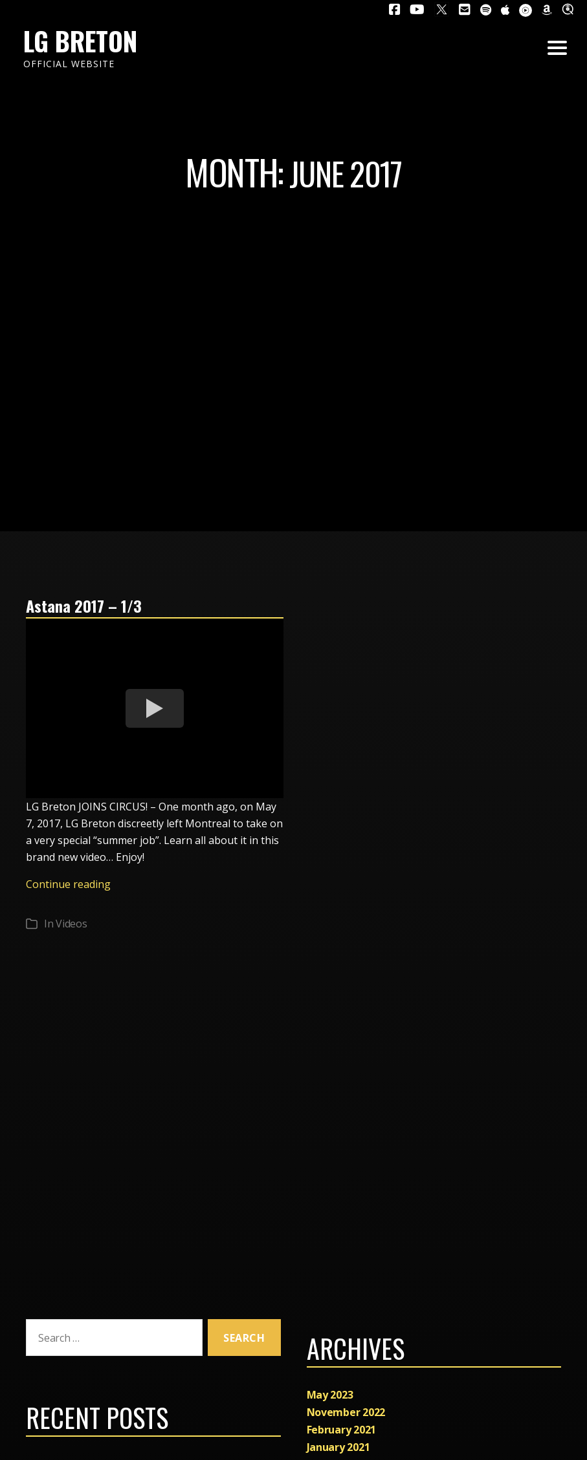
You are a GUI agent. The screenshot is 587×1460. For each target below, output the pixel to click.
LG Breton (80, 41)
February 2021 (342, 1430)
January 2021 (338, 1447)
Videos (71, 923)
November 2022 (346, 1412)
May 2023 (330, 1395)
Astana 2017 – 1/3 (84, 605)
